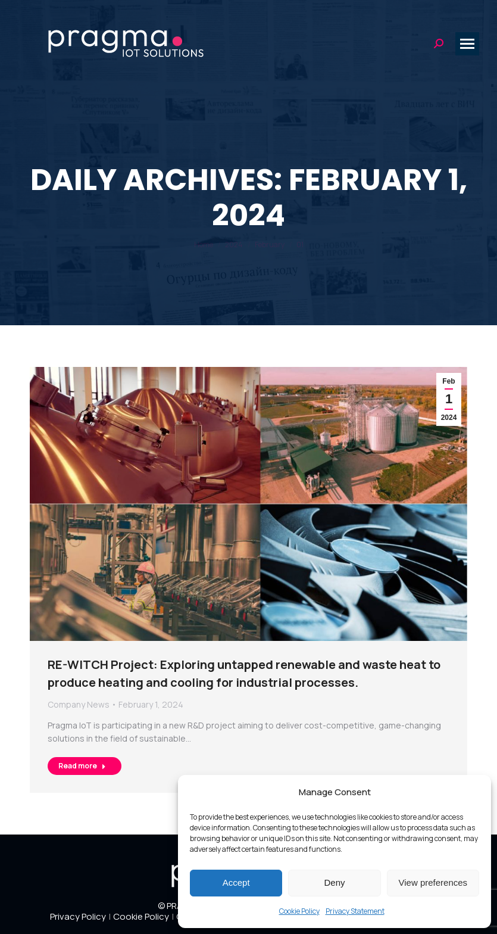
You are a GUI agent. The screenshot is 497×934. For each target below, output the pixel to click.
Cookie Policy (299, 911)
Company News (79, 704)
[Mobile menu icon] (467, 43)
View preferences (433, 882)
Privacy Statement (355, 911)
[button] (473, 792)
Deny (334, 882)
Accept (236, 882)
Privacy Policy (78, 916)
